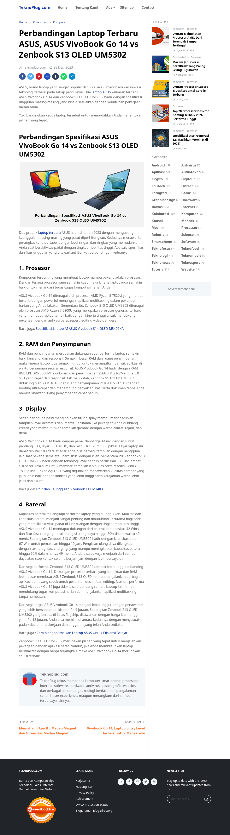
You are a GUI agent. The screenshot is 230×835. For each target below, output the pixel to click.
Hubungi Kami (85, 787)
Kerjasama (83, 781)
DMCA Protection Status (92, 804)
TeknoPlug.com (35, 7)
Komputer (179, 29)
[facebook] (129, 781)
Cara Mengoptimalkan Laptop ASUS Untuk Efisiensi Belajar (82, 633)
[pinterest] (137, 781)
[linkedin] (121, 781)
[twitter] (145, 781)
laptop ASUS (101, 92)
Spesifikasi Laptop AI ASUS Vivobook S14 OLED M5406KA (80, 328)
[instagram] (154, 781)
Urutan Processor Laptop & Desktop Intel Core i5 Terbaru (191, 90)
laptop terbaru (49, 232)
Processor (191, 29)
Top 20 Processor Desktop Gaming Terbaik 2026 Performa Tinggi (191, 115)
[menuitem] (62, 7)
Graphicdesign (181, 57)
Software (196, 57)
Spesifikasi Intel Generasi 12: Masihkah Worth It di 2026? (191, 139)
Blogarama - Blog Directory (94, 810)
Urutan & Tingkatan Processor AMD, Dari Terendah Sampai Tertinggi (187, 39)
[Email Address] (184, 799)
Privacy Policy (85, 793)
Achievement (84, 799)
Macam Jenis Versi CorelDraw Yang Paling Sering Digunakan (189, 66)
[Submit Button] (206, 799)
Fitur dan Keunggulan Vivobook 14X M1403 (69, 489)
